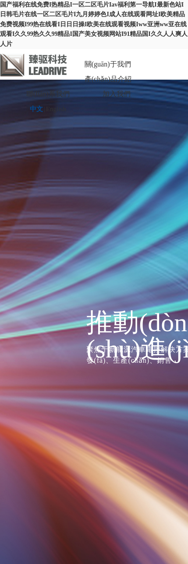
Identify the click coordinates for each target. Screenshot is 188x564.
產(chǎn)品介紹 (108, 79)
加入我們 (117, 94)
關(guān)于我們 (108, 64)
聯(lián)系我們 (48, 94)
